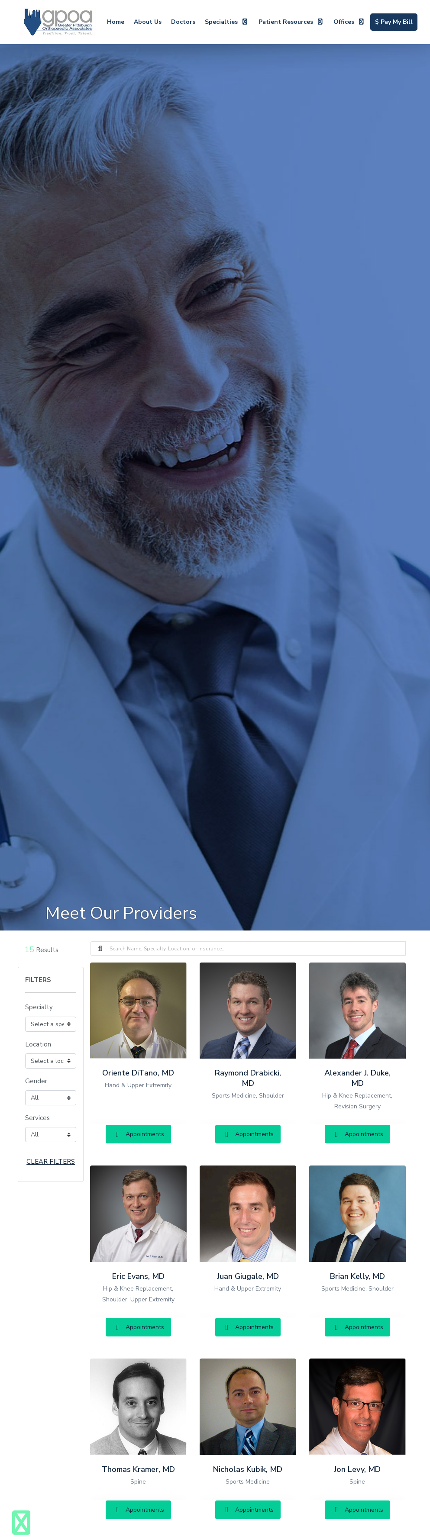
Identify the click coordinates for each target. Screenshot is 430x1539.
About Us (148, 22)
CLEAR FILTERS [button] (50, 1161)
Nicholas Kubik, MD (247, 1469)
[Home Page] (58, 21)
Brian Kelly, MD (357, 1276)
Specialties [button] (227, 22)
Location (38, 1044)
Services (37, 1118)
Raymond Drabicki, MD (248, 1078)
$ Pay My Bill (396, 21)
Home (115, 22)
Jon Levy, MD (357, 1469)
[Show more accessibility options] (21, 1523)
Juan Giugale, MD (248, 1276)
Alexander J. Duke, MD (357, 1078)
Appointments (138, 1134)
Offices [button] (349, 22)
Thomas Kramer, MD (138, 1469)
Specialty (39, 1007)
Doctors (183, 22)
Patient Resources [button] (291, 22)
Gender (36, 1081)
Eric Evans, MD (138, 1276)
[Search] (258, 948)
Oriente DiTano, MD (138, 1073)
